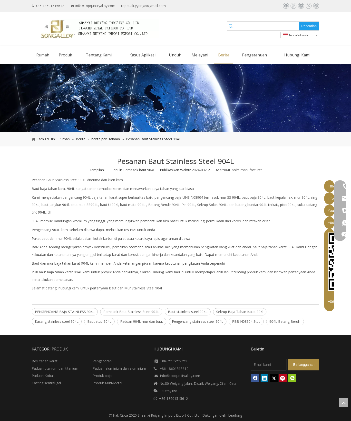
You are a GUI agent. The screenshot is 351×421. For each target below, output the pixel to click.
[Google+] (293, 6)
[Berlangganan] (303, 364)
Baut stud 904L (99, 321)
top (343, 402)
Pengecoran (102, 361)
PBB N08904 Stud (246, 321)
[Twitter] (308, 6)
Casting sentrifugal (46, 383)
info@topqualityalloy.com (95, 5)
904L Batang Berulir (285, 321)
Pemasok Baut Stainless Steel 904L (131, 311)
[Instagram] (316, 6)
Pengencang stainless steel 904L (197, 321)
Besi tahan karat (45, 361)
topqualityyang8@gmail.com (143, 5)
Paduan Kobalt (43, 375)
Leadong (235, 415)
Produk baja (102, 375)
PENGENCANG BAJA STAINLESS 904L (65, 311)
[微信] (292, 378)
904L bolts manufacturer (242, 170)
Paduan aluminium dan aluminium (119, 368)
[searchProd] (267, 26)
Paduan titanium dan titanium (55, 368)
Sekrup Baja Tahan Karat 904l (239, 311)
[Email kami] (268, 364)
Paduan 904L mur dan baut (141, 321)
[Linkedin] (301, 6)
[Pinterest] (283, 378)
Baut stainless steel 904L (187, 311)
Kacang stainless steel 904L (56, 321)
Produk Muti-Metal (107, 383)
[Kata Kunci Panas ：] (309, 26)
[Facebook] (286, 6)
